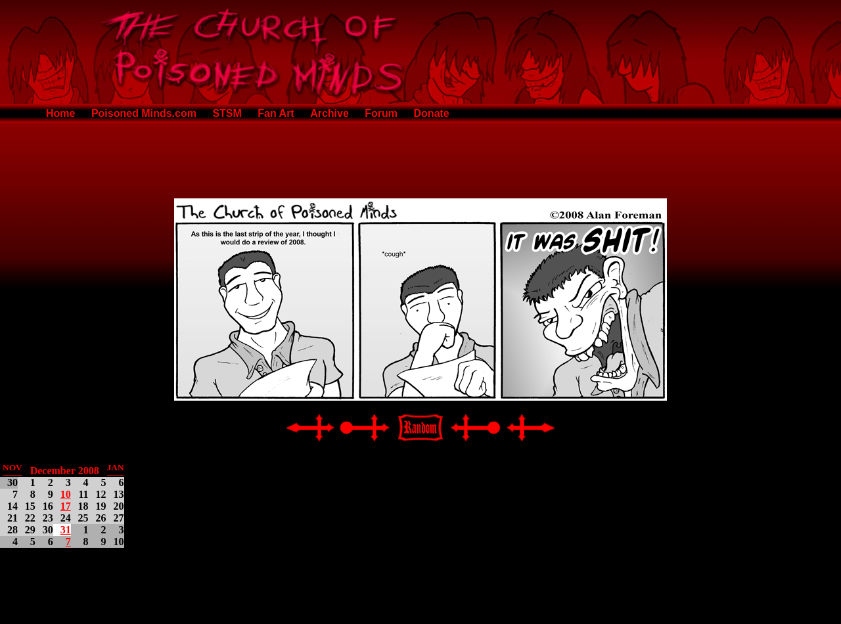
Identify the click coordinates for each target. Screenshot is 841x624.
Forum (381, 113)
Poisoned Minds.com (143, 113)
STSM (226, 113)
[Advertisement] (420, 158)
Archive (329, 113)
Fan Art (276, 113)
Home (60, 113)
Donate (431, 113)
